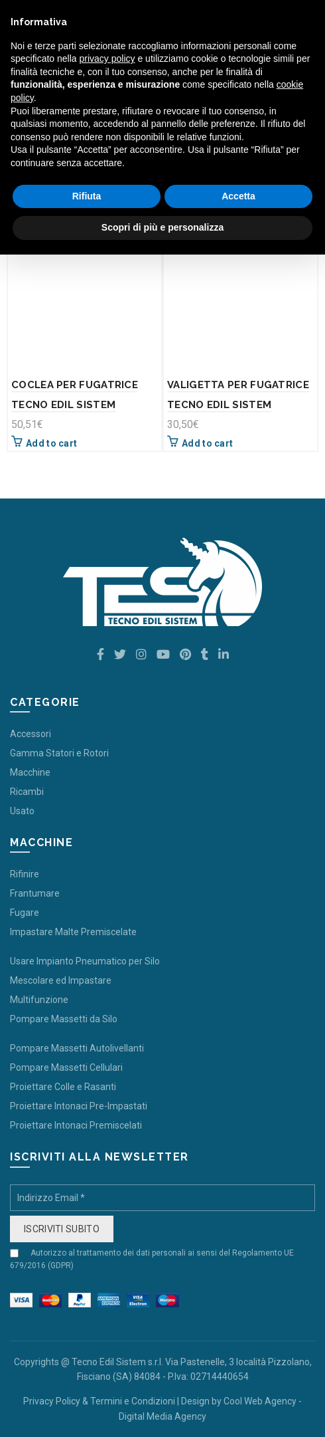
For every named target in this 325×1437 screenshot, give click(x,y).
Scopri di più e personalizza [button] (162, 227)
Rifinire (24, 874)
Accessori (30, 733)
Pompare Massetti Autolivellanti (77, 1048)
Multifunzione (39, 999)
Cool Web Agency (260, 1401)
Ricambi (27, 791)
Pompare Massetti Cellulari (66, 1067)
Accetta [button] (238, 196)
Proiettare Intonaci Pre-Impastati (78, 1106)
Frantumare (35, 893)
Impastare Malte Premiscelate (73, 932)
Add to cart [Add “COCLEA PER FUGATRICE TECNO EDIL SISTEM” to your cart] (51, 443)
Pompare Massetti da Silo (63, 1019)
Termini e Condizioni (132, 1401)
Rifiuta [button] (86, 196)
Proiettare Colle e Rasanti (63, 1086)
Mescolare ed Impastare (60, 980)
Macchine (30, 772)
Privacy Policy (51, 1401)
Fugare (24, 912)
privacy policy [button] (107, 58)
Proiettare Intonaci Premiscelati (76, 1125)
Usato (22, 811)
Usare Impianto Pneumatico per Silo (85, 961)
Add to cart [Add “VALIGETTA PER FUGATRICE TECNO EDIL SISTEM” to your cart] (207, 443)
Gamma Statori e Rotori (59, 753)
